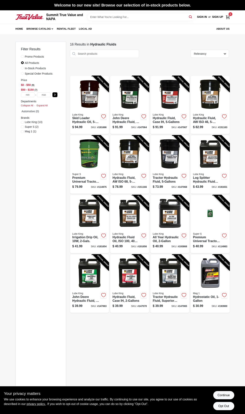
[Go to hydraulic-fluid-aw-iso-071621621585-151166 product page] (129, 164)
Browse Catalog (38, 28)
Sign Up (217, 16)
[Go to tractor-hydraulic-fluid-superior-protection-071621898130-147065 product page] (169, 284)
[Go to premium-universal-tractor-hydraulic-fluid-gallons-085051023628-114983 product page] (210, 224)
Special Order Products (39, 74)
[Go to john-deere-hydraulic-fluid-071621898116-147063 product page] (89, 284)
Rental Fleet (66, 28)
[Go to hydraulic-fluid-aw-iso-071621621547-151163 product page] (210, 105)
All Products (32, 63)
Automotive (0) (30, 111)
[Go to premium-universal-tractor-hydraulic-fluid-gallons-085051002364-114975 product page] (89, 164)
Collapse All (27, 105)
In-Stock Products (35, 68)
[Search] (191, 17)
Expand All (42, 105)
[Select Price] (54, 94)
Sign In (202, 16)
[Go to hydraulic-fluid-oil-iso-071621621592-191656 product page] (129, 224)
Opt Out (223, 406)
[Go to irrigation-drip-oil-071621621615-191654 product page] (89, 224)
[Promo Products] (22, 56)
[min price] (27, 94)
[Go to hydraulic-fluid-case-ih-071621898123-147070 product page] (129, 284)
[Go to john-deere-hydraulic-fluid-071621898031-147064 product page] (129, 105)
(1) (30, 131)
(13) (33, 122)
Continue (223, 395)
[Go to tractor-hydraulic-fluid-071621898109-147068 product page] (169, 164)
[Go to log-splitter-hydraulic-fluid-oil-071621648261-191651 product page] (210, 164)
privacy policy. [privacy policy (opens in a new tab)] (36, 404)
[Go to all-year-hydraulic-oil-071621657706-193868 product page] (169, 224)
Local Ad (85, 28)
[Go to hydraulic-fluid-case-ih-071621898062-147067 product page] (169, 105)
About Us (223, 28)
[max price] (44, 94)
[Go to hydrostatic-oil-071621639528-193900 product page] (210, 284)
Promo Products (34, 57)
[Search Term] (140, 17)
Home (19, 28)
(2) (32, 126)
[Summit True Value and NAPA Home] (30, 17)
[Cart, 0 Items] (228, 17)
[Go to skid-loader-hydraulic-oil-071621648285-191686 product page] (89, 105)
